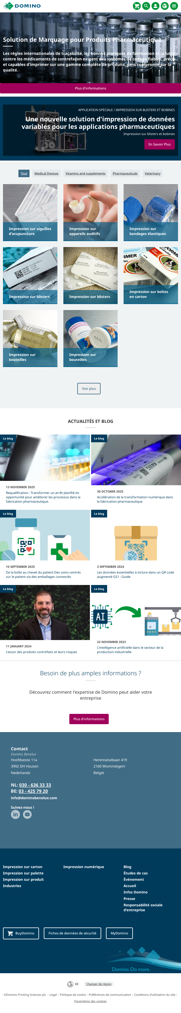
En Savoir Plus (159, 144)
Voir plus (89, 389)
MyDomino (122, 933)
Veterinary (152, 173)
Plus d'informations (90, 88)
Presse (129, 899)
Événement (134, 880)
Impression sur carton (22, 867)
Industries (12, 886)
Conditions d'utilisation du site (154, 995)
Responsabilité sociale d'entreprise (143, 908)
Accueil (130, 886)
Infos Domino (136, 892)
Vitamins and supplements (86, 173)
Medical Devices (46, 173)
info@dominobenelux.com (34, 798)
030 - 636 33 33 (35, 785)
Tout (24, 173)
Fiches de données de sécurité (74, 933)
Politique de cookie (73, 995)
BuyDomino (21, 934)
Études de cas (136, 873)
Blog (127, 867)
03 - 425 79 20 (33, 791)
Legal (53, 995)
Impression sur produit (23, 880)
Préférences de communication (110, 995)
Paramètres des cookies (90, 1002)
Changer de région (98, 984)
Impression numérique (83, 867)
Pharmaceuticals (125, 173)
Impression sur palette (23, 873)
